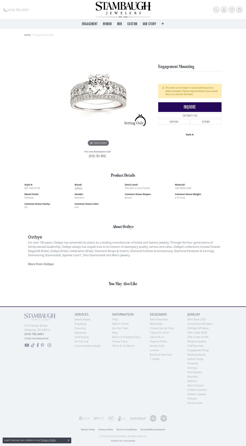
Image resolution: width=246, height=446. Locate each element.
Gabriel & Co (157, 337)
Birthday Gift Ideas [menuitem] (198, 328)
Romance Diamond (161, 354)
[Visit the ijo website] (99, 418)
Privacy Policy (120, 341)
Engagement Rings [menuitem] (198, 350)
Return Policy (88, 429)
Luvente (154, 350)
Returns (206, 122)
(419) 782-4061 (97, 156)
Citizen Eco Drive (159, 332)
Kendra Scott (157, 345)
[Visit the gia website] (84, 418)
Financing (80, 328)
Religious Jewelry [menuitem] (196, 341)
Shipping (174, 122)
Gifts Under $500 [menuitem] (197, 332)
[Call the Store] (34, 334)
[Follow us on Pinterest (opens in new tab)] (42, 345)
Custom (132, 24)
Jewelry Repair (83, 319)
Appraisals (80, 332)
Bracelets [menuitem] (192, 376)
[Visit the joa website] (122, 418)
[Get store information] (36, 338)
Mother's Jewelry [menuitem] (196, 394)
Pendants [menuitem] (192, 363)
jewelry (27, 35)
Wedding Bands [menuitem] (196, 354)
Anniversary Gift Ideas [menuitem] (200, 323)
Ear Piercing (81, 341)
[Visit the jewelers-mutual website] (138, 418)
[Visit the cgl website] (163, 418)
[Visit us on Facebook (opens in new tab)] (37, 345)
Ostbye (78, 188)
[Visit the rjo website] (111, 418)
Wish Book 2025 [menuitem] (196, 319)
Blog (115, 332)
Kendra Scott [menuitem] (194, 403)
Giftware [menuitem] (192, 398)
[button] (216, 10)
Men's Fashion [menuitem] (195, 385)
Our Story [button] (149, 24)
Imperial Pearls (158, 341)
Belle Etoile (156, 323)
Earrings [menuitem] (192, 367)
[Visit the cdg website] (153, 418)
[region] (98, 94)
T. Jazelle (155, 359)
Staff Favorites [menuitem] (195, 345)
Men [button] (119, 24)
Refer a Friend (120, 323)
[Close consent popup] (68, 440)
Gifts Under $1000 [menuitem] (198, 337)
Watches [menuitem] (192, 381)
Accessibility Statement (152, 429)
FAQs (115, 319)
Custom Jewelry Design (88, 345)
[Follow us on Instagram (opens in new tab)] (49, 345)
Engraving (80, 323)
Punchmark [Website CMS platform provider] (129, 441)
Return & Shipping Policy (126, 337)
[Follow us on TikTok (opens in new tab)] (33, 345)
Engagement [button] (90, 24)
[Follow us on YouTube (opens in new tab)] (26, 345)
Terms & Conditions (123, 345)
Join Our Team (120, 328)
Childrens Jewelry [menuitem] (197, 389)
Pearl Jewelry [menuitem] (194, 372)
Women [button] (107, 24)
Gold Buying (82, 337)
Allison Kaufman (159, 319)
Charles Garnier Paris (162, 328)
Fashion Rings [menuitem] (195, 359)
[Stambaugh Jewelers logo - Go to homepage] (123, 10)
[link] (16, 10)
